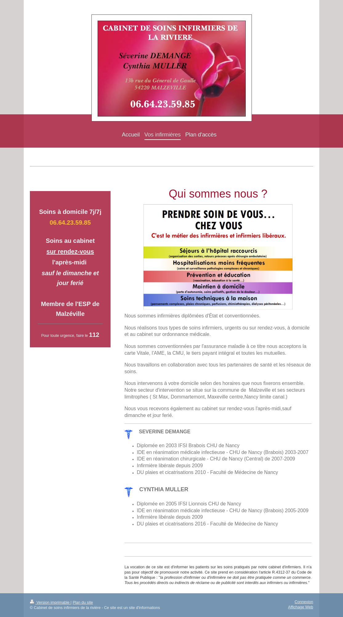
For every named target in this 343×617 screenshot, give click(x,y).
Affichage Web (300, 607)
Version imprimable (50, 602)
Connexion (304, 602)
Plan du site (83, 602)
